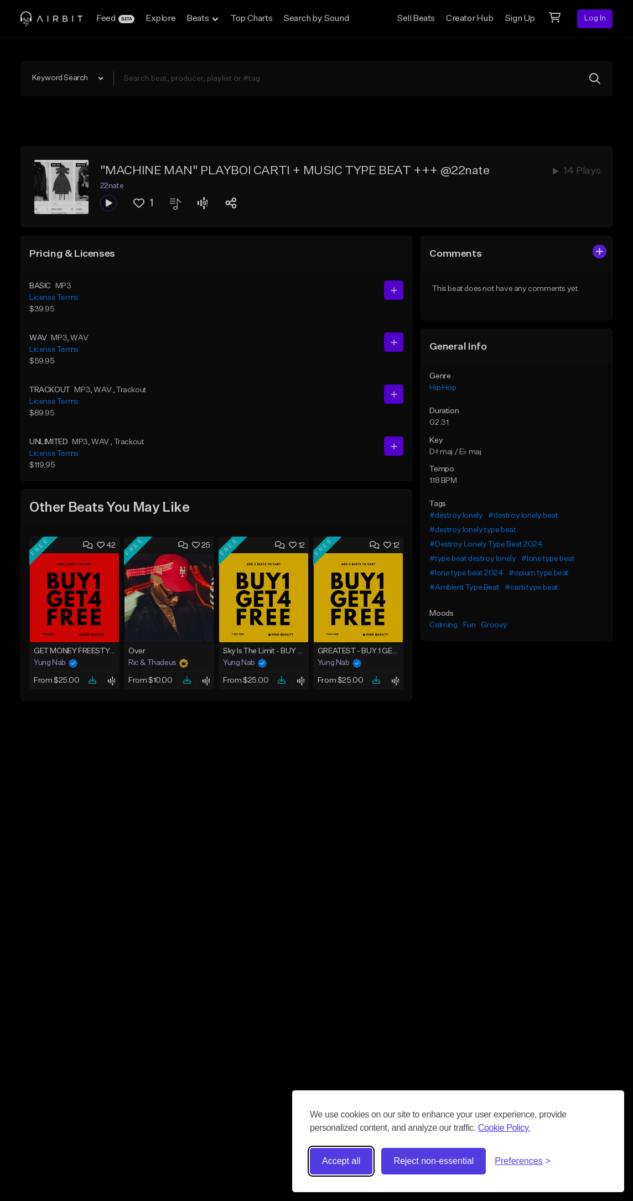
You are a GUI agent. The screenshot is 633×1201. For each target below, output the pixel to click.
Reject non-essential (433, 1161)
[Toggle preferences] (523, 1161)
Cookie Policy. (504, 1127)
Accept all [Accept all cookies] (341, 1161)
